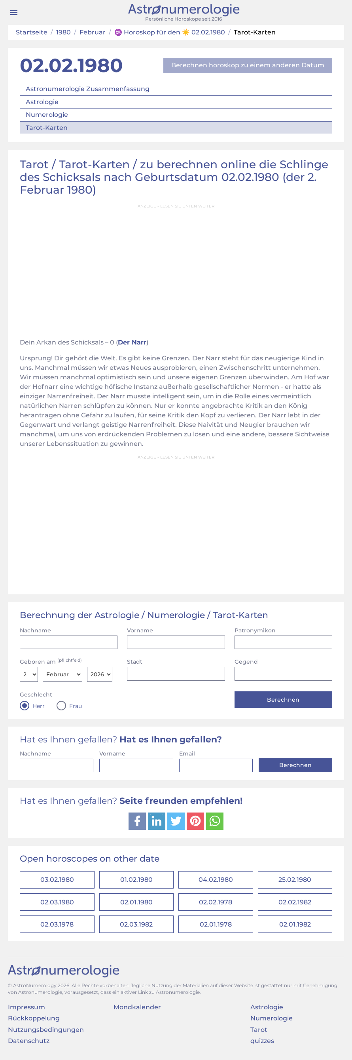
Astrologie (42, 102)
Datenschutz (28, 1044)
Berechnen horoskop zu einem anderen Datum (247, 65)
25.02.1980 (294, 880)
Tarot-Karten (47, 127)
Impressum (26, 1010)
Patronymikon (255, 630)
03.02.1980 (57, 880)
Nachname (35, 630)
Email (187, 753)
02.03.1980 (57, 904)
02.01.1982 (295, 927)
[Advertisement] (176, 268)
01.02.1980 (136, 880)
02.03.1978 (57, 927)
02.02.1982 (294, 904)
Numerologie (47, 114)
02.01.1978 (216, 927)
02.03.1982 (136, 927)
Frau (75, 706)
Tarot (258, 1033)
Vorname (140, 630)
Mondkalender (137, 1010)
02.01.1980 (136, 904)
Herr (38, 706)
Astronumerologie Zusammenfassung (88, 89)
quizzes (262, 1044)
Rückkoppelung (34, 1022)
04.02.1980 (216, 880)
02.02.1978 (215, 904)
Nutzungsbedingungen (46, 1033)
